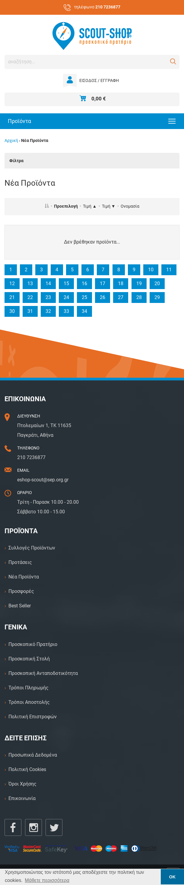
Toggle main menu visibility (172, 119)
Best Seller (19, 606)
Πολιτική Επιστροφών (32, 717)
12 (12, 283)
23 (48, 297)
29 (157, 297)
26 (102, 297)
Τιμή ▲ (90, 206)
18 (120, 283)
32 (48, 311)
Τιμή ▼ (109, 206)
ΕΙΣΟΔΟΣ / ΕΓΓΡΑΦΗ (99, 80)
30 (12, 311)
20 (157, 283)
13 (30, 283)
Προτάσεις (20, 562)
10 (151, 269)
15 (66, 283)
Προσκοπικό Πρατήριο (32, 644)
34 (84, 311)
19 (139, 283)
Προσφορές (21, 591)
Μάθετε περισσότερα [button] (47, 880)
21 (12, 297)
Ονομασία (130, 206)
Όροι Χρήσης (22, 784)
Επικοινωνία (22, 798)
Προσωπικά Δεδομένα (32, 755)
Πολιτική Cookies (27, 769)
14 (48, 283)
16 (84, 283)
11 (169, 269)
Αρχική (11, 140)
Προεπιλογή (66, 206)
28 (139, 297)
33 (66, 311)
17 (102, 283)
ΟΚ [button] (172, 876)
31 (30, 311)
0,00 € (98, 99)
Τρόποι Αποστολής (29, 702)
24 (66, 297)
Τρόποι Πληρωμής (28, 688)
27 (120, 297)
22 (30, 297)
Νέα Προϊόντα (23, 577)
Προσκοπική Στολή (29, 659)
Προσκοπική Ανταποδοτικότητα (43, 673)
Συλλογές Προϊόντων (31, 548)
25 (84, 297)
